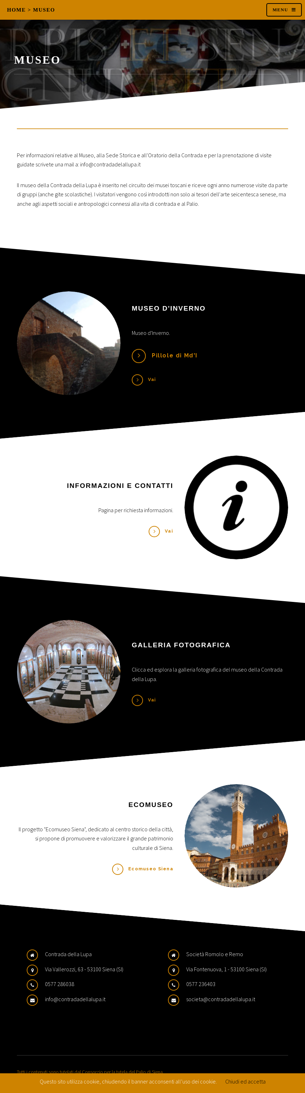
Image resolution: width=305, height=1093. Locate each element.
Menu (280, 9)
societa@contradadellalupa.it (220, 999)
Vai (152, 379)
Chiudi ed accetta (245, 1081)
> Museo (41, 10)
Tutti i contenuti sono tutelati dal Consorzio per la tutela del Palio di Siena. (90, 1072)
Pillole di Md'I (174, 355)
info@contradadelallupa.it (110, 164)
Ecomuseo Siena (150, 868)
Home (16, 10)
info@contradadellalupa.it (75, 999)
